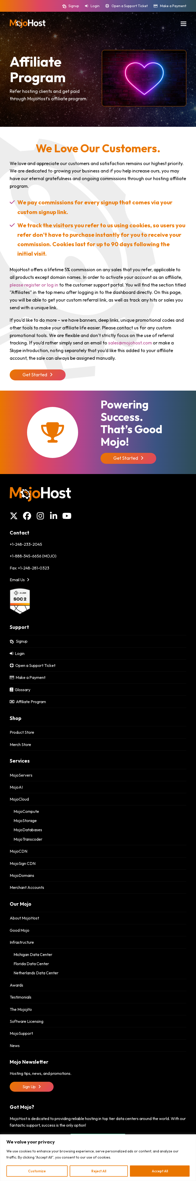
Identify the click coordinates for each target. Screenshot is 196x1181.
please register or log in (34, 285)
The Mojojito (21, 1009)
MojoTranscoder (28, 839)
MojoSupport (21, 1033)
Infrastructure (22, 942)
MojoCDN (18, 851)
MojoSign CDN (22, 863)
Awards (16, 985)
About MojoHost (24, 918)
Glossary (20, 689)
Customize (37, 1171)
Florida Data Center (31, 963)
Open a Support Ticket (130, 6)
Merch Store (20, 744)
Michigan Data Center (33, 954)
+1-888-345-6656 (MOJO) (33, 555)
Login (95, 6)
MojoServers (21, 775)
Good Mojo (19, 930)
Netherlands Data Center (36, 972)
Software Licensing (26, 1021)
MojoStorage (25, 820)
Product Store (22, 732)
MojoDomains (22, 875)
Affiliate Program (28, 701)
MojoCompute (26, 811)
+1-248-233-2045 (26, 544)
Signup (73, 6)
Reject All (98, 1171)
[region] (98, 1157)
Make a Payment (173, 6)
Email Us (19, 579)
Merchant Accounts (27, 887)
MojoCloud (19, 799)
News (15, 1045)
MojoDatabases (28, 829)
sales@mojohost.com (130, 343)
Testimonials (20, 997)
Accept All (160, 1171)
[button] (183, 23)
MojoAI (16, 787)
